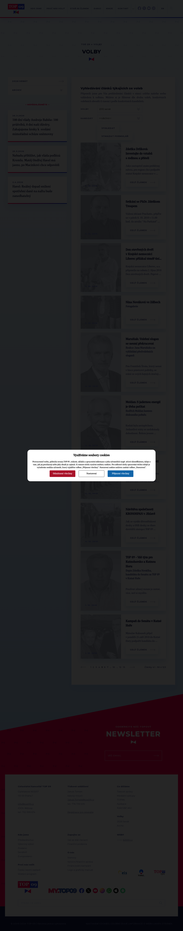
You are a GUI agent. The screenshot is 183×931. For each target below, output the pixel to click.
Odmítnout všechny (62, 473)
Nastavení (91, 473)
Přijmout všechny (120, 473)
